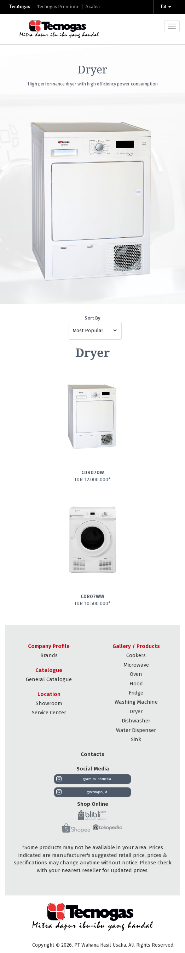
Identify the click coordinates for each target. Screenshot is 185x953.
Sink (136, 739)
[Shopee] (76, 828)
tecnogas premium (57, 7)
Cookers (136, 655)
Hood (136, 683)
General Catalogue (49, 679)
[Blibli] (92, 815)
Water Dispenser (136, 730)
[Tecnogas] (52, 29)
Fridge (136, 693)
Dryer (136, 711)
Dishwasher (136, 720)
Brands (49, 655)
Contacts (92, 754)
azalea (92, 7)
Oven (136, 674)
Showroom (49, 703)
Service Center (49, 712)
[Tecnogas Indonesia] (92, 917)
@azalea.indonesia (97, 779)
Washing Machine (136, 702)
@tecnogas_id (97, 792)
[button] (167, 7)
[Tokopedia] (107, 828)
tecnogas (19, 6)
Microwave (136, 665)
